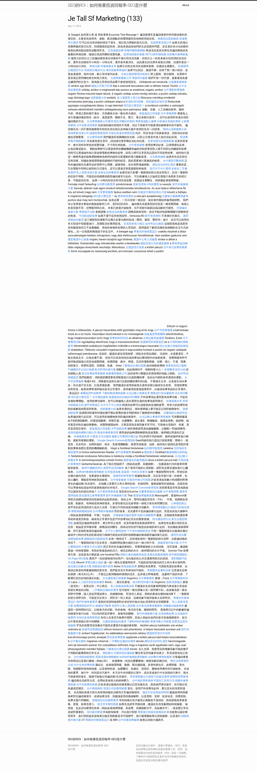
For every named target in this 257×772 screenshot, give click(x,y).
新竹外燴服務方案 (116, 495)
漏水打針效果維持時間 (156, 692)
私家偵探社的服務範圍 (161, 141)
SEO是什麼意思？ (134, 105)
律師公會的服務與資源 (133, 554)
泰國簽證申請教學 (90, 393)
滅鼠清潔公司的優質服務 (154, 243)
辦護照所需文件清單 (158, 633)
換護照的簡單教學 (123, 475)
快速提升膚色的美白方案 (152, 192)
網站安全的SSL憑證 (163, 164)
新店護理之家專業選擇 (92, 495)
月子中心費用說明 (115, 530)
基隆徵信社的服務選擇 (105, 700)
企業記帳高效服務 (153, 338)
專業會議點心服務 (145, 121)
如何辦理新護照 (153, 448)
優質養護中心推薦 (78, 239)
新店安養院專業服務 (93, 373)
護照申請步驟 (179, 534)
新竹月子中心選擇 (160, 168)
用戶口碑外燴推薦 (156, 54)
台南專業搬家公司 (120, 78)
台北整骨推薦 (95, 137)
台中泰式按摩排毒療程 (149, 605)
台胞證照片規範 (135, 247)
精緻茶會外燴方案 (168, 542)
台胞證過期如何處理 (114, 621)
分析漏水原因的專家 (169, 121)
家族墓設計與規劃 (149, 113)
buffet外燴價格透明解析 (90, 471)
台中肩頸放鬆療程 (84, 656)
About (185, 5)
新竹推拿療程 (153, 215)
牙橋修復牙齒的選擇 (125, 515)
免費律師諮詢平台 (84, 605)
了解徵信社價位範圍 (134, 365)
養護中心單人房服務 (145, 239)
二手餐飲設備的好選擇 (105, 590)
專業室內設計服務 (176, 365)
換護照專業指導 (98, 133)
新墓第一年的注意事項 (134, 471)
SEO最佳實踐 (94, 712)
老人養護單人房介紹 (129, 97)
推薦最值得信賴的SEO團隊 (124, 397)
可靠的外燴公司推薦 (138, 479)
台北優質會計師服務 (114, 578)
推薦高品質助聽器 (168, 38)
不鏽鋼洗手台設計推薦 (81, 369)
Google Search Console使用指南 (116, 440)
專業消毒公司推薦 (160, 621)
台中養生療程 (78, 641)
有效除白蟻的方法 (94, 70)
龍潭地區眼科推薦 (134, 54)
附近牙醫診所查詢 (124, 121)
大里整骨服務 (105, 192)
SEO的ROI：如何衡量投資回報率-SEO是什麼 (107, 5)
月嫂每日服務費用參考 (175, 196)
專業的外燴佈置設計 (145, 231)
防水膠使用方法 (161, 519)
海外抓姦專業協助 (116, 70)
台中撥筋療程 (100, 397)
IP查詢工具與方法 (164, 680)
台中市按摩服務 (163, 330)
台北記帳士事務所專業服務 (155, 416)
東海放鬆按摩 (129, 566)
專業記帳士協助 (94, 562)
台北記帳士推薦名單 (138, 393)
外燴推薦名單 (108, 66)
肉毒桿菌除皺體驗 (134, 50)
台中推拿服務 (137, 144)
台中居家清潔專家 (86, 125)
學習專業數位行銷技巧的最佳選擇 (149, 676)
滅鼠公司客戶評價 (101, 85)
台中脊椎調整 (169, 113)
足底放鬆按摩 (116, 50)
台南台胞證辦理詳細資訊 (135, 74)
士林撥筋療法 (179, 503)
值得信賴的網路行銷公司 (82, 432)
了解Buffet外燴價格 (138, 621)
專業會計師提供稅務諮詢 (152, 712)
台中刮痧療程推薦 (87, 684)
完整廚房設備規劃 (124, 653)
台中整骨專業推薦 (107, 491)
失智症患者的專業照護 (122, 133)
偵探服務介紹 (98, 97)
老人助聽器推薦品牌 (122, 586)
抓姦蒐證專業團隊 (154, 334)
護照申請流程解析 (113, 467)
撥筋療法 (149, 452)
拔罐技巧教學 (103, 605)
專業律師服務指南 (81, 511)
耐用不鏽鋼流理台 (92, 467)
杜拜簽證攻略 (113, 471)
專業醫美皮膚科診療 (159, 570)
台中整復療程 (146, 578)
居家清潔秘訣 (174, 582)
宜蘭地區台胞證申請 (175, 412)
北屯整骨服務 (158, 156)
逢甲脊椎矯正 (92, 405)
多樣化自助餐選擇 (108, 172)
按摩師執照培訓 (119, 338)
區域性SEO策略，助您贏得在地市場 (146, 101)
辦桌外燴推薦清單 (107, 432)
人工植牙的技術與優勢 (91, 582)
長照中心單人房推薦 (123, 605)
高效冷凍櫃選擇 (146, 515)
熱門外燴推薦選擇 (87, 601)
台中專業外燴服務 (103, 511)
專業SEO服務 (140, 78)
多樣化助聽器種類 (157, 554)
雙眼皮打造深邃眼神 (162, 393)
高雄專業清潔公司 (160, 42)
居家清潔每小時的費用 (146, 184)
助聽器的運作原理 (102, 566)
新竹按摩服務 (123, 452)
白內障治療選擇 (106, 184)
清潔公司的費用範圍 (115, 688)
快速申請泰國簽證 (92, 629)
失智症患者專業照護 (88, 617)
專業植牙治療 (87, 211)
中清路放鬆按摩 (88, 215)
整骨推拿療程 (126, 196)
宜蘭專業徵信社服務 (150, 491)
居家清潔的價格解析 (107, 656)
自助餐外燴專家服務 (160, 656)
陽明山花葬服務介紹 (175, 129)
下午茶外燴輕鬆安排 (138, 530)
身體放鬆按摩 (76, 538)
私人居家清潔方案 (86, 172)
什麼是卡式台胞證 (100, 436)
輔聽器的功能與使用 (96, 538)
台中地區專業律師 (142, 680)
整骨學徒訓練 (180, 243)
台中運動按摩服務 (174, 89)
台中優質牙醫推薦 (173, 160)
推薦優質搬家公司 (116, 373)
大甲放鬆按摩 (119, 428)
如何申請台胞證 (154, 223)
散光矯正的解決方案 (79, 566)
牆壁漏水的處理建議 (135, 460)
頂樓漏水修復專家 (173, 605)
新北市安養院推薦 (107, 704)
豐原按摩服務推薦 (144, 495)
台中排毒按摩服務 (129, 719)
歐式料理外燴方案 (105, 369)
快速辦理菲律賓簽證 (152, 342)
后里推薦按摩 (166, 613)
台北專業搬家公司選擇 (100, 121)
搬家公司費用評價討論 (125, 436)
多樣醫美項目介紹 (174, 369)
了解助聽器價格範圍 (114, 393)
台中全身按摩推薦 (84, 664)
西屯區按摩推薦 (116, 637)
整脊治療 (94, 66)
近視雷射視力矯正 (134, 223)
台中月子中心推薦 (111, 405)
